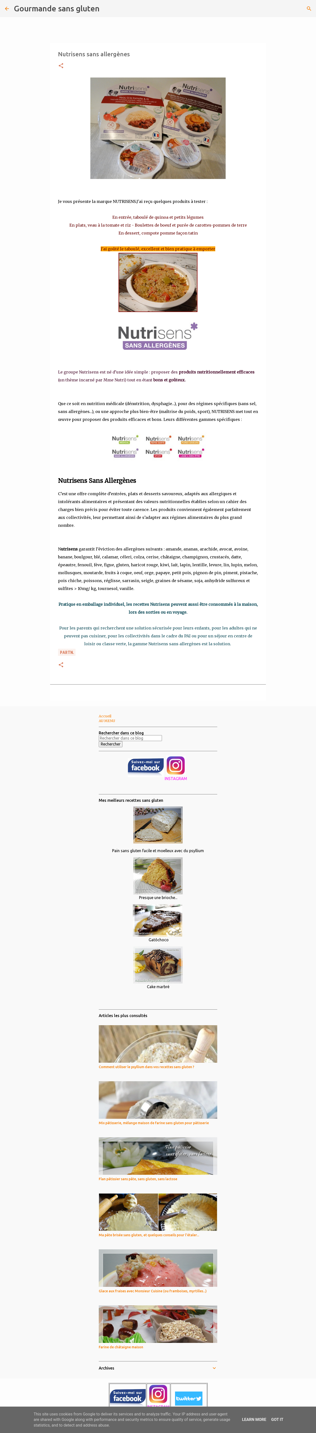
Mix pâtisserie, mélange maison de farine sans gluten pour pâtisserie (154, 1123)
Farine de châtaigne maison (121, 1347)
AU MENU (107, 721)
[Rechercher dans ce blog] (130, 738)
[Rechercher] (106, 9)
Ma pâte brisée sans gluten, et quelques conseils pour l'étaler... (149, 1235)
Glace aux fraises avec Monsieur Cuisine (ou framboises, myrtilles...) (153, 1291)
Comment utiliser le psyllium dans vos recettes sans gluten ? (146, 1067)
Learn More (254, 1419)
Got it (277, 1419)
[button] (61, 66)
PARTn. (67, 652)
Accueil (105, 716)
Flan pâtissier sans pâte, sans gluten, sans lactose (138, 1179)
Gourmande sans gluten (56, 8)
